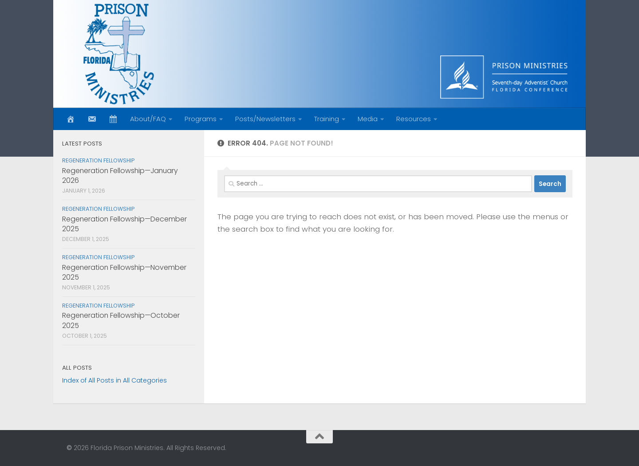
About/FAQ (148, 118)
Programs (201, 118)
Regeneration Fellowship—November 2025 (124, 272)
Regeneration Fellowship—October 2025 (121, 320)
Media (368, 118)
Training (326, 118)
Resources (413, 118)
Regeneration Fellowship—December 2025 (124, 224)
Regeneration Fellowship (98, 160)
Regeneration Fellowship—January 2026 (120, 176)
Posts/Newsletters (265, 118)
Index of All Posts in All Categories (114, 380)
